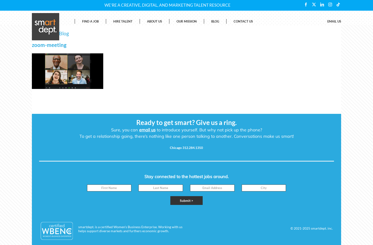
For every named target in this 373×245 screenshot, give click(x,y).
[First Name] (109, 188)
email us (147, 130)
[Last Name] (160, 188)
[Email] (212, 188)
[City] (264, 188)
